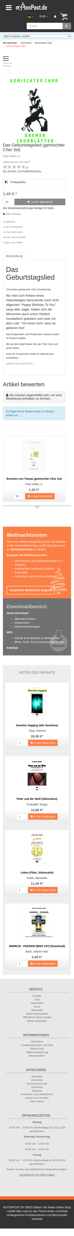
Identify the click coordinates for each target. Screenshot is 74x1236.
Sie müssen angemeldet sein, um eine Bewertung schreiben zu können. (34, 396)
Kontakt (37, 995)
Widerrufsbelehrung (37, 1052)
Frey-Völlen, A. (34, 484)
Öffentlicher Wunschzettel (37, 1017)
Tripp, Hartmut (37, 730)
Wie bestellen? (37, 1055)
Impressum (37, 1041)
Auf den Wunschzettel (14, 237)
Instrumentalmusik (37, 1083)
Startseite (37, 1076)
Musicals (37, 1090)
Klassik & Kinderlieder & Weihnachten (37, 638)
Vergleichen (9, 221)
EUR (44, 16)
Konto (37, 1006)
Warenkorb (37, 1003)
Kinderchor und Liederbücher (37, 1094)
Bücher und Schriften (37, 1097)
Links (37, 999)
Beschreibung (14, 256)
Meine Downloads (37, 1020)
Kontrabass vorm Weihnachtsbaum (35, 576)
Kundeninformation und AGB (37, 1045)
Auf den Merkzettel (12, 232)
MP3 (9, 632)
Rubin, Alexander (37, 878)
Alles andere (37, 1101)
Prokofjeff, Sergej (37, 804)
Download (37, 1087)
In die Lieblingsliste (13, 227)
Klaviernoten (22, 622)
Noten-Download (17, 613)
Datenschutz (37, 1048)
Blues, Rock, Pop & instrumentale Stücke (39, 642)
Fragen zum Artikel (12, 242)
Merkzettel (37, 1010)
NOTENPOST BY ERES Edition (37, 1174)
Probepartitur (15, 182)
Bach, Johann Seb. (37, 951)
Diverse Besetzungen (27, 626)
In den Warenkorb (40, 201)
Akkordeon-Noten (25, 618)
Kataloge (12, 647)
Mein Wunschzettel (37, 1013)
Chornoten (37, 1080)
